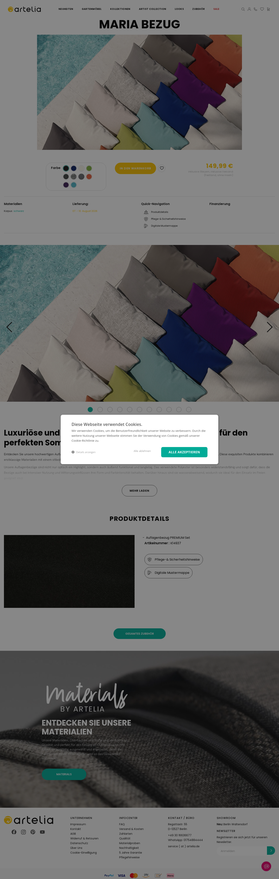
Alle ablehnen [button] (142, 451)
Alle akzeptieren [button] (184, 452)
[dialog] (139, 439)
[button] (84, 452)
